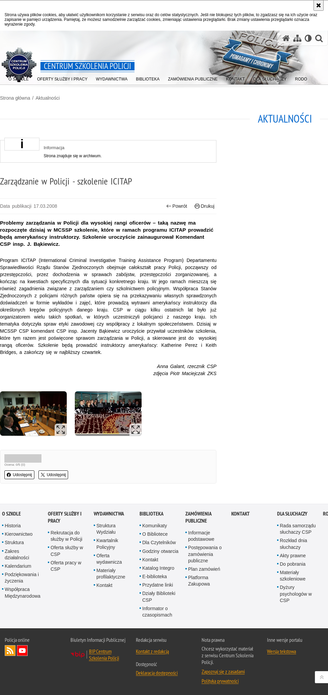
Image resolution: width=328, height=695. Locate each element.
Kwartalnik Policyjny (107, 544)
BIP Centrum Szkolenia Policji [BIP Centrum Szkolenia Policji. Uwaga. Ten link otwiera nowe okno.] (104, 654)
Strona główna (15, 98)
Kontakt (104, 585)
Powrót (176, 206)
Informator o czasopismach (157, 612)
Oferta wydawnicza (109, 559)
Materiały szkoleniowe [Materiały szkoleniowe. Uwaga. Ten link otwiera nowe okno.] (292, 576)
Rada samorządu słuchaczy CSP (298, 529)
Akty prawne (293, 555)
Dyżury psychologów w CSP (296, 594)
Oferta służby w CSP (67, 551)
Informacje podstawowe (201, 536)
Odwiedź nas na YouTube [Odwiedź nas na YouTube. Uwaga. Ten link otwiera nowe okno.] (22, 650)
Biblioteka (151, 513)
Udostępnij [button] (19, 474)
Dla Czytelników (159, 542)
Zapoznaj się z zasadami (223, 671)
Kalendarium (18, 566)
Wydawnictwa (109, 513)
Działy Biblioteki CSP (158, 596)
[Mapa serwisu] (297, 38)
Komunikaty (154, 525)
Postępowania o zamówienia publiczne (205, 554)
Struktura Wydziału (106, 529)
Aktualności (47, 98)
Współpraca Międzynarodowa (22, 592)
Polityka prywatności (220, 680)
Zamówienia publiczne (198, 517)
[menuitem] (192, 77)
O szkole (11, 513)
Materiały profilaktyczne (110, 574)
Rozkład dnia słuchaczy (293, 544)
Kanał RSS (10, 650)
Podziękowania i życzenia (22, 578)
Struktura (14, 542)
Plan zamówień (204, 569)
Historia (13, 525)
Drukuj (204, 206)
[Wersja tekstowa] (308, 38)
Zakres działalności (17, 554)
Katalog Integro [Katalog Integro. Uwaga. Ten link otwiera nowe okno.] (158, 568)
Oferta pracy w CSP (66, 566)
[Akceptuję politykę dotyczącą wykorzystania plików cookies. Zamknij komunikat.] (319, 5)
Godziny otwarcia (160, 551)
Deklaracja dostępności (157, 672)
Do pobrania (292, 564)
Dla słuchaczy (292, 513)
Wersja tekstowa (281, 651)
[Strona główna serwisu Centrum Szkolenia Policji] (286, 38)
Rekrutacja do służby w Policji (66, 536)
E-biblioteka (154, 576)
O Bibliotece (155, 534)
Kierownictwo (18, 534)
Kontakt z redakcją (152, 651)
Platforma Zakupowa (199, 581)
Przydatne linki (157, 585)
